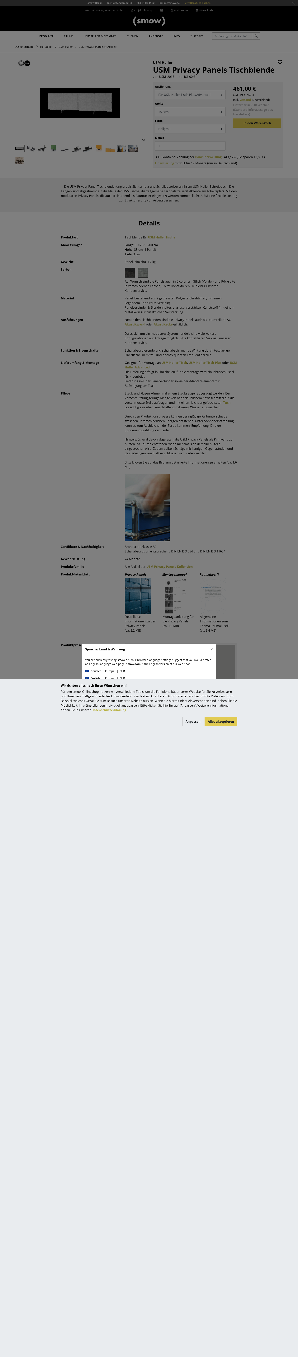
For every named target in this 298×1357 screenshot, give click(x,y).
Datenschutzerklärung (109, 710)
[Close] (211, 649)
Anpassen (193, 721)
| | (105, 671)
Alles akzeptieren (221, 721)
